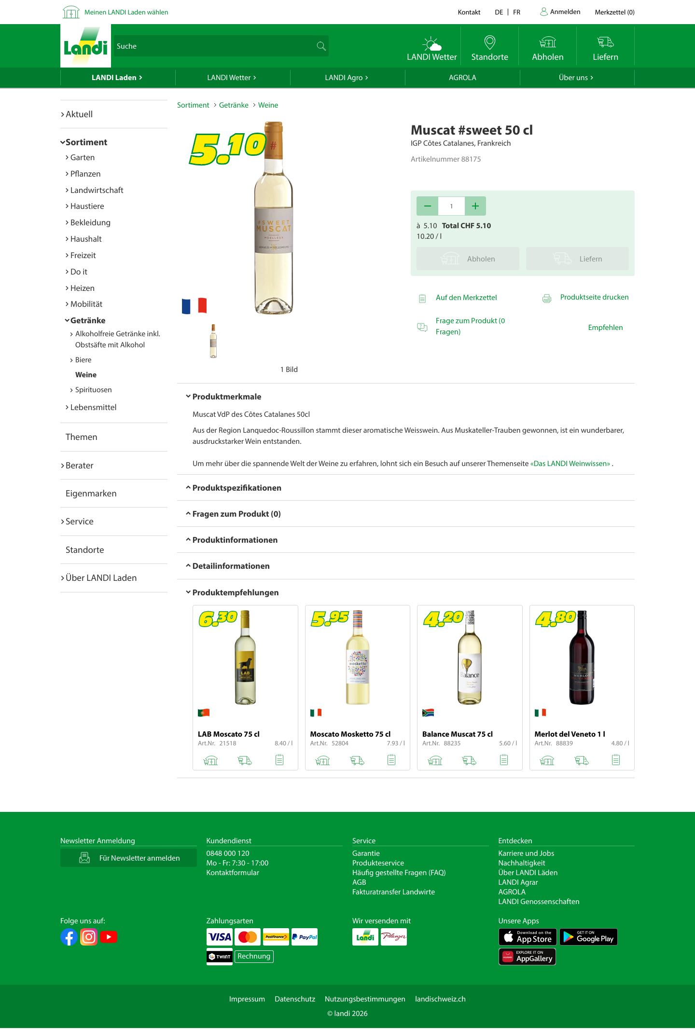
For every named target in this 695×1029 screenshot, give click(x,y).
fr (516, 11)
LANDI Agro (343, 77)
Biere (83, 360)
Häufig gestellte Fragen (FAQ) (399, 873)
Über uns (573, 77)
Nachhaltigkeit (522, 863)
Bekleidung (90, 222)
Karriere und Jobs (527, 853)
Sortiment (86, 142)
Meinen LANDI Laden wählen (126, 11)
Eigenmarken (91, 493)
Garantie (366, 853)
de (499, 11)
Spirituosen (93, 390)
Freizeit (83, 255)
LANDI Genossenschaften (539, 901)
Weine (86, 375)
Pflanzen (85, 173)
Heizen (82, 287)
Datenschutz (295, 999)
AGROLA (462, 77)
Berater (80, 465)
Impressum (247, 999)
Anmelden (565, 11)
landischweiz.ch (440, 999)
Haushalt (86, 238)
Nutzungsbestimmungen (365, 999)
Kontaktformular (233, 873)
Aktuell (79, 114)
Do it (78, 271)
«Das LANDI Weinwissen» (570, 463)
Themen (81, 436)
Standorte (85, 549)
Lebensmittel (93, 406)
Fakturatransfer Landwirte (393, 892)
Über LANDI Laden (101, 577)
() (615, 11)
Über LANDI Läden (528, 873)
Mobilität (86, 303)
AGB (359, 882)
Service (80, 521)
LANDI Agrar (518, 882)
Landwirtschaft (97, 189)
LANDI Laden (114, 77)
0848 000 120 (228, 853)
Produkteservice (378, 863)
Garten (82, 157)
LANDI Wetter (229, 77)
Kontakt (469, 11)
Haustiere (87, 205)
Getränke (88, 320)
